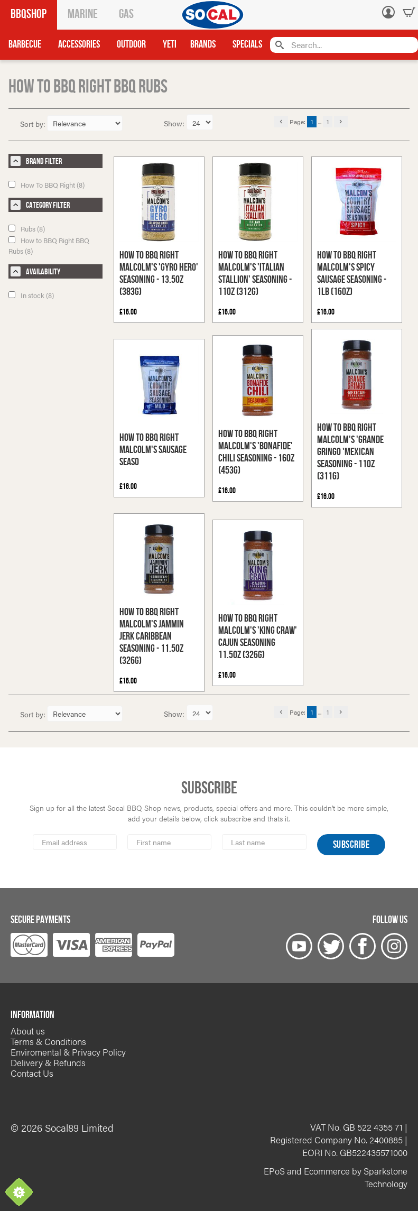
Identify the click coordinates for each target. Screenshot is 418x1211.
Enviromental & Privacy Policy (68, 1052)
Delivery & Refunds (48, 1062)
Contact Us (32, 1073)
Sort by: (32, 123)
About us (28, 1030)
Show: (175, 123)
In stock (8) (31, 295)
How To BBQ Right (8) (46, 185)
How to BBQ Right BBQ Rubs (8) (48, 245)
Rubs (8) (26, 229)
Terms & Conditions (48, 1041)
